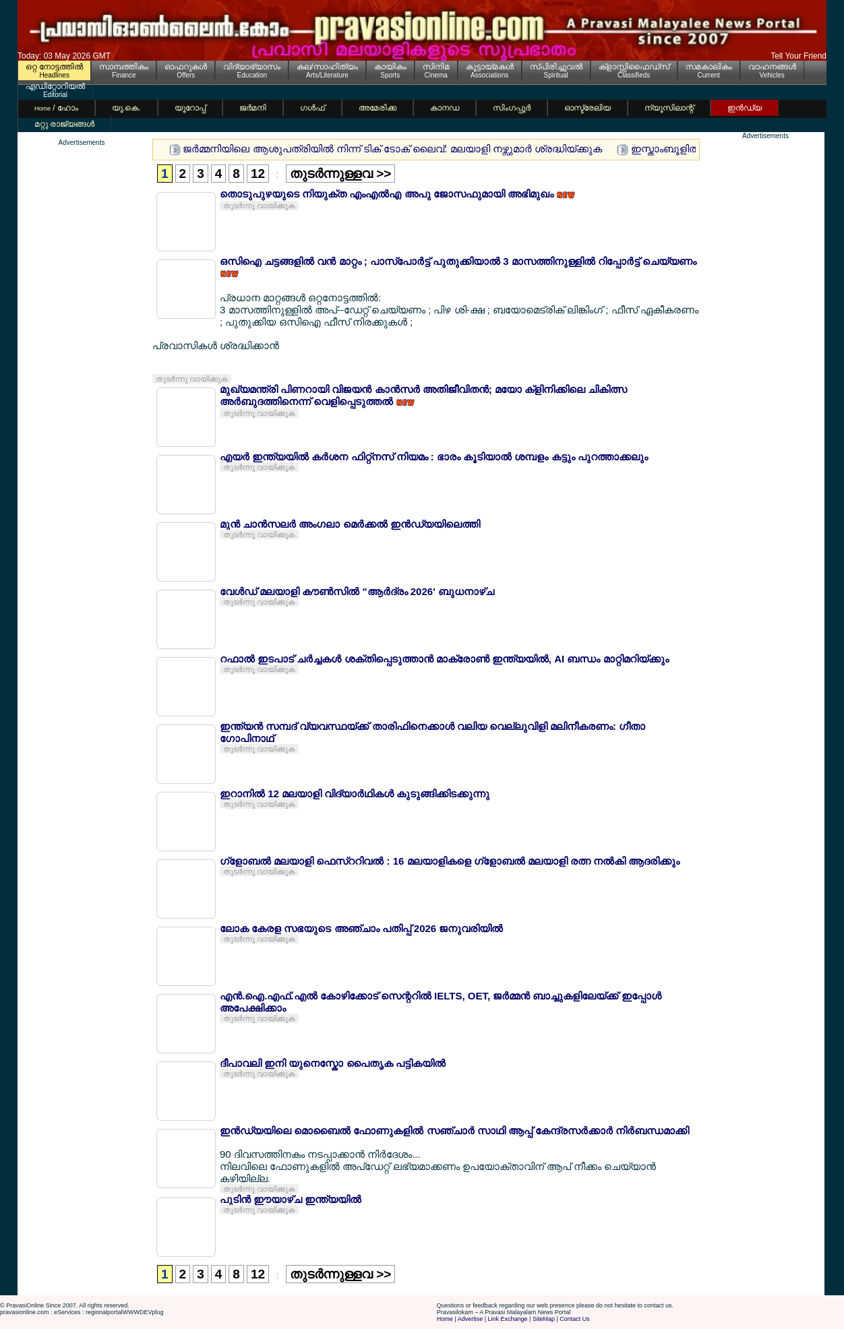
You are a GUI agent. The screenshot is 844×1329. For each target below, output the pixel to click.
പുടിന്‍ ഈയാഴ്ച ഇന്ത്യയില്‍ (290, 1199)
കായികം (390, 66)
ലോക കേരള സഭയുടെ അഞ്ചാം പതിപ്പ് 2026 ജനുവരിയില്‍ (361, 928)
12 (258, 173)
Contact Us (575, 1319)
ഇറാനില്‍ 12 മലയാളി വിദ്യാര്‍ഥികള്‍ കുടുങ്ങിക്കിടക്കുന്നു (354, 793)
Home (445, 1319)
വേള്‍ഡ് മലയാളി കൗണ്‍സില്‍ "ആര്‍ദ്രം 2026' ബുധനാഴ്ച (357, 591)
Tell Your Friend (798, 56)
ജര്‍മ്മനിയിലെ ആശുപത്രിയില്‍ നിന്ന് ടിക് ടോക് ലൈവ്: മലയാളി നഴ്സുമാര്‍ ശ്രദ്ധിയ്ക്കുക (392, 148)
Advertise (470, 1319)
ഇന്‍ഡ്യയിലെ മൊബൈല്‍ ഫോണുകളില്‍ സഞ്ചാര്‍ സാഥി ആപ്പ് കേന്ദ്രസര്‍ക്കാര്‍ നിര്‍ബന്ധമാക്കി (454, 1130)
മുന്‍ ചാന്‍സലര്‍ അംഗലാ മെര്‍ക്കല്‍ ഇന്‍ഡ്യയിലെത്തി (350, 524)
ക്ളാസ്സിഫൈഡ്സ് (634, 66)
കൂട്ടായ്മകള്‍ (490, 66)
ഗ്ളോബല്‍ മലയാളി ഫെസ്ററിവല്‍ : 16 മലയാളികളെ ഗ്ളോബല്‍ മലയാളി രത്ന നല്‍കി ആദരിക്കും (450, 861)
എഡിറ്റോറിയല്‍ (55, 86)
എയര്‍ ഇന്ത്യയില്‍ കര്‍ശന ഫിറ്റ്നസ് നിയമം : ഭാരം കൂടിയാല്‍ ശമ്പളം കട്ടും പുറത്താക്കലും (434, 456)
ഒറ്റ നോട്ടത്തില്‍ (54, 66)
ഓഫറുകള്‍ (185, 66)
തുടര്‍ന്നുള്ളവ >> (340, 173)
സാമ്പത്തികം (123, 66)
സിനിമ (436, 66)
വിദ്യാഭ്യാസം (251, 66)
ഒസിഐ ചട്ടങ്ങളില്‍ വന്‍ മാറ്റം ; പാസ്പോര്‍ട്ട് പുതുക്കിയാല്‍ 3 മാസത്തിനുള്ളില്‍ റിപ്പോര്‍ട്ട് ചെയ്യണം (458, 261)
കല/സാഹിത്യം (327, 66)
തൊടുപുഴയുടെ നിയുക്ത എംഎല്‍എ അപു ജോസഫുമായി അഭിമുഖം (388, 193)
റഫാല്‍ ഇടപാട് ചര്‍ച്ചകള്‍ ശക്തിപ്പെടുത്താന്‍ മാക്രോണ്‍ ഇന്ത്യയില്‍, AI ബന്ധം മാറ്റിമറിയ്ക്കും (444, 658)
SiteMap (544, 1319)
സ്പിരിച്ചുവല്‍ (556, 66)
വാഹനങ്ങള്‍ (772, 66)
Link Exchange (508, 1319)
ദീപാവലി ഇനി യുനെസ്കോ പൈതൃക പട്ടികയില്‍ (333, 1063)
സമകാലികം (709, 66)
